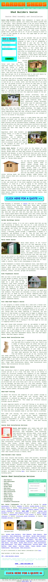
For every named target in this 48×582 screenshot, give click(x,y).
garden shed (11, 149)
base (33, 82)
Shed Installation (7, 539)
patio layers (5, 507)
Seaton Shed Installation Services (18, 476)
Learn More (25, 581)
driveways (41, 507)
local (31, 54)
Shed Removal (27, 534)
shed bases (17, 387)
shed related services (12, 451)
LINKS (28, 8)
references (9, 140)
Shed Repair (29, 539)
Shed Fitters (12, 541)
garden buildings (40, 101)
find (6, 458)
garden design (34, 506)
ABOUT (32, 8)
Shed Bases (42, 537)
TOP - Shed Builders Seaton (10, 556)
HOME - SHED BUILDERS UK (24, 563)
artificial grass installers (25, 516)
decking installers (13, 509)
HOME (24, 8)
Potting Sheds (37, 544)
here (23, 471)
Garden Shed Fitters (25, 542)
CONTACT (37, 8)
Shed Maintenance (7, 544)
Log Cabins (26, 536)
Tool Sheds (38, 539)
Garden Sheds (19, 539)
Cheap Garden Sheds (38, 546)
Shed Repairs (37, 534)
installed (21, 283)
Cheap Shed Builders (8, 537)
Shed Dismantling (15, 536)
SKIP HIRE (25, 511)
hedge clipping (42, 512)
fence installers (24, 507)
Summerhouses (30, 541)
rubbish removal (33, 509)
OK (30, 581)
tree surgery (29, 514)
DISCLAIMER (43, 8)
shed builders (19, 132)
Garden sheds (11, 151)
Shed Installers (41, 541)
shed (25, 62)
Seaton (25, 203)
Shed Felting (15, 547)
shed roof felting (11, 413)
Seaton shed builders (20, 428)
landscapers (13, 514)
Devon (29, 451)
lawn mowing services (22, 512)
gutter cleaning (6, 511)
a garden (18, 21)
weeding (19, 506)
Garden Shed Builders (13, 534)
